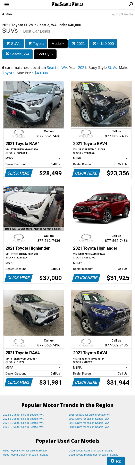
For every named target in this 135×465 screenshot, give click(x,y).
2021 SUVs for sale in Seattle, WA (89, 422)
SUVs (13, 43)
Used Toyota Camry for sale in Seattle (91, 450)
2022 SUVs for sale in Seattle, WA (23, 422)
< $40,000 (103, 43)
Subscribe (127, 14)
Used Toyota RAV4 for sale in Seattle (25, 450)
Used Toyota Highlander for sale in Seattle (93, 454)
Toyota (36, 43)
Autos (7, 14)
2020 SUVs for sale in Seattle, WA (23, 426)
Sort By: (45, 54)
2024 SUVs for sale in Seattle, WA (23, 418)
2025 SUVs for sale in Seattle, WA (23, 414)
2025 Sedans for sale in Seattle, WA (90, 414)
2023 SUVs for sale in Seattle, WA (89, 418)
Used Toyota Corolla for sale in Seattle (25, 454)
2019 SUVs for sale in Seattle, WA (89, 426)
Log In (114, 14)
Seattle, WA (17, 54)
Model (57, 44)
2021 (78, 43)
